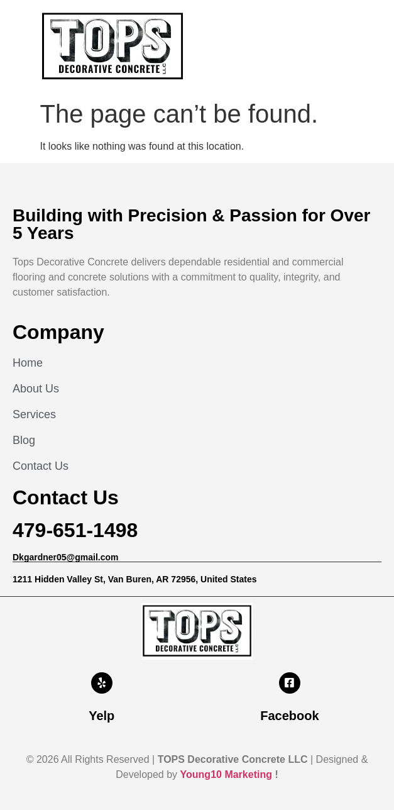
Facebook (289, 716)
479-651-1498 (75, 530)
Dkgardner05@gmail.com (66, 557)
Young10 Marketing (226, 774)
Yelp (101, 716)
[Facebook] (289, 683)
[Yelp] (101, 683)
